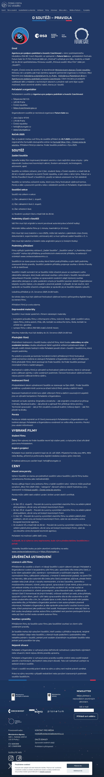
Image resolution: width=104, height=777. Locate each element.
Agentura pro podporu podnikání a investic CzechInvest (36, 79)
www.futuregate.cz (21, 130)
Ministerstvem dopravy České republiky (72, 70)
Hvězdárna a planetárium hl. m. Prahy (40, 76)
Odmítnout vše (78, 771)
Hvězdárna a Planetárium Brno (71, 76)
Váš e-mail (83, 707)
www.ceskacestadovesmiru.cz (25, 552)
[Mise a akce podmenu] (67, 10)
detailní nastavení (45, 772)
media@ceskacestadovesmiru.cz (49, 734)
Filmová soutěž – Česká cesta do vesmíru (42, 490)
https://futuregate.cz (50, 552)
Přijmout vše (78, 766)
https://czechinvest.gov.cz (25, 108)
